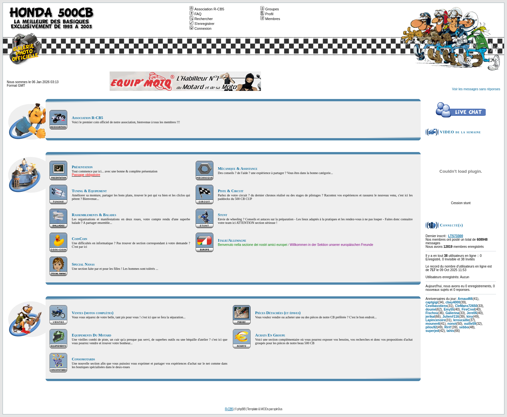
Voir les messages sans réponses (476, 89)
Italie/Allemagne (232, 240)
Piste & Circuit (230, 191)
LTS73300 (455, 236)
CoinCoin (79, 238)
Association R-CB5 (206, 9)
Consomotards (83, 359)
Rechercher (201, 19)
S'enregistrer (201, 24)
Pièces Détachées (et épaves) (278, 313)
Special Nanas (83, 264)
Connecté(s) (451, 225)
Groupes (269, 9)
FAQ (195, 14)
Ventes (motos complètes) (92, 313)
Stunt (222, 215)
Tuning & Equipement (89, 191)
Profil (266, 14)
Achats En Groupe (270, 335)
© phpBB (240, 409)
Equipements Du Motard (91, 335)
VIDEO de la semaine (460, 132)
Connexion (200, 28)
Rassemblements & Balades (94, 215)
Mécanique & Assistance (237, 168)
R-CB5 (229, 409)
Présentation (82, 167)
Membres (270, 19)
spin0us (277, 409)
